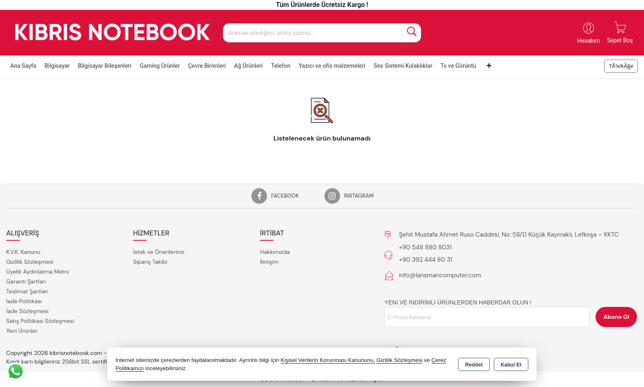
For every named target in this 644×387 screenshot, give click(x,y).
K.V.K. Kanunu (23, 252)
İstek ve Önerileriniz (158, 252)
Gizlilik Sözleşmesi (29, 261)
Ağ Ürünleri (248, 65)
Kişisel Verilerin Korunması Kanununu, (328, 360)
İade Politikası (24, 301)
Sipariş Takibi (150, 261)
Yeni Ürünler (21, 330)
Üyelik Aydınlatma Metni (37, 271)
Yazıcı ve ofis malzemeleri (332, 65)
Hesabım (588, 40)
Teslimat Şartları (27, 291)
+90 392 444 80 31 (425, 260)
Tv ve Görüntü (458, 65)
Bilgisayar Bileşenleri (104, 65)
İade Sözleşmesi (27, 311)
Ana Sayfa (23, 65)
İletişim (269, 261)
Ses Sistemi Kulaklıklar (403, 65)
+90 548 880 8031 (425, 247)
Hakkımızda (275, 252)
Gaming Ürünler (160, 65)
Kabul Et (511, 365)
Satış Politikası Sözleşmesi (40, 321)
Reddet (474, 365)
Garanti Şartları (26, 281)
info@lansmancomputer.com (440, 275)
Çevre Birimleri (207, 65)
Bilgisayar (56, 65)
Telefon (280, 65)
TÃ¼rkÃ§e (621, 66)
